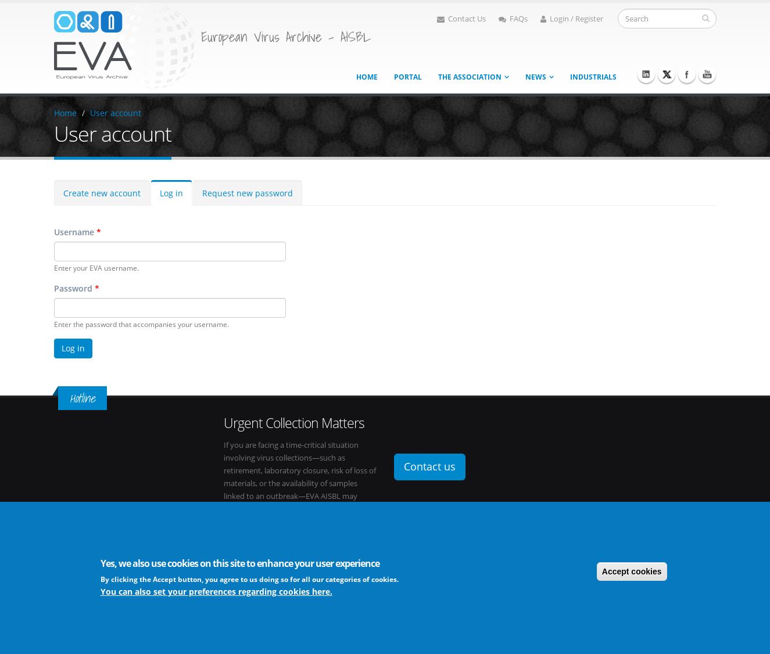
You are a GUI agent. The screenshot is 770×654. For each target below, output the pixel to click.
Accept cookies (632, 571)
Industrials (593, 77)
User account (115, 112)
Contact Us (461, 19)
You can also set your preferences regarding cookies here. (216, 591)
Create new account (102, 193)
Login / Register (571, 19)
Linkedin (646, 74)
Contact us (430, 466)
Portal (408, 77)
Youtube (707, 74)
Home (367, 77)
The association (470, 77)
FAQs (513, 19)
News (535, 77)
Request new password (247, 193)
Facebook (687, 74)
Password (76, 288)
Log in (171, 193)
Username (77, 232)
